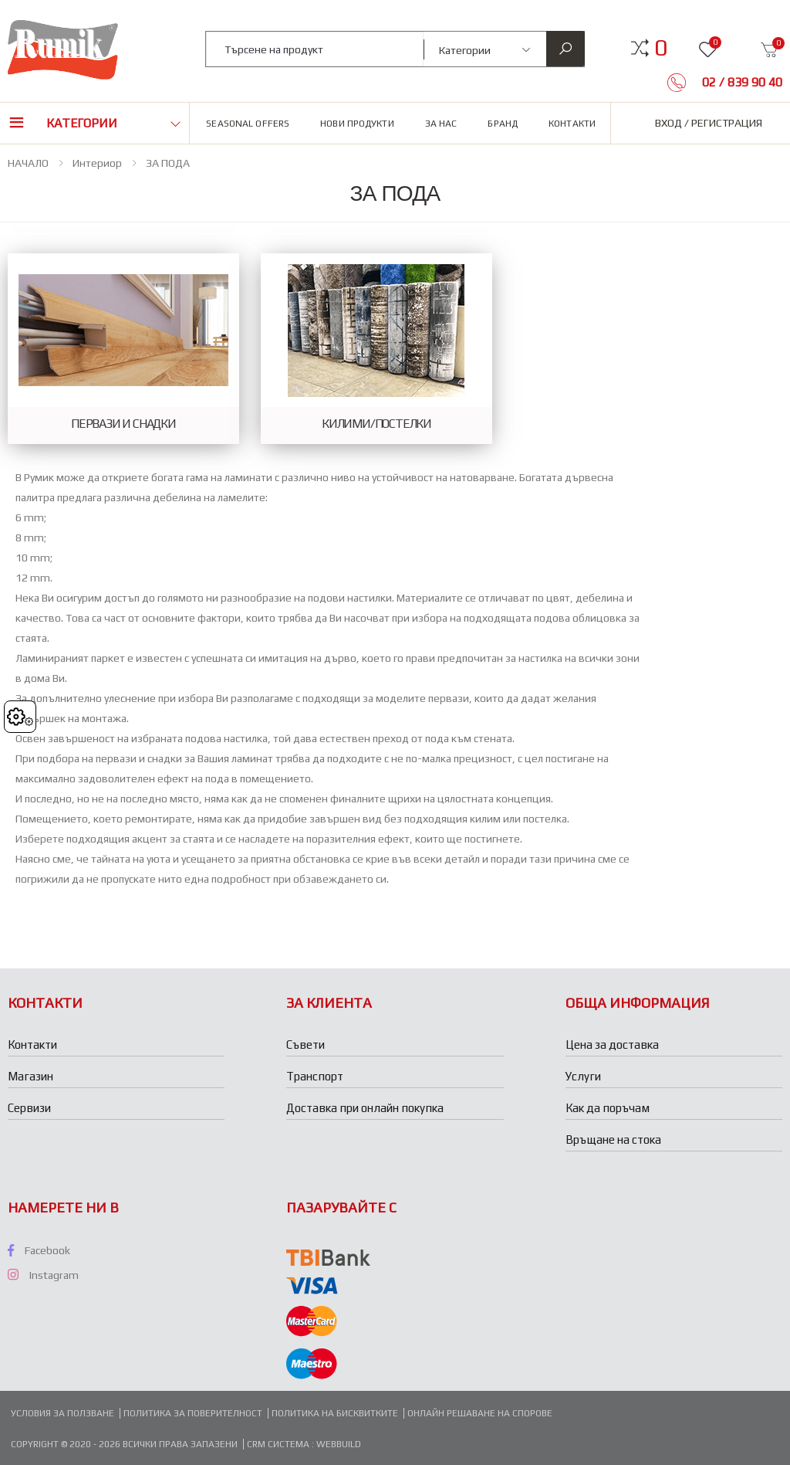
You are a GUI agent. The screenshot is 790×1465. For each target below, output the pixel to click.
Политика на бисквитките (335, 1413)
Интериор (97, 163)
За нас (441, 123)
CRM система (279, 1444)
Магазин (30, 1076)
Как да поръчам (607, 1107)
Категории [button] (81, 123)
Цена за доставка (612, 1044)
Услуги (583, 1076)
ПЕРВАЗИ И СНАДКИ (123, 424)
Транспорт (314, 1076)
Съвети (305, 1044)
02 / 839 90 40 (740, 82)
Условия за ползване (62, 1413)
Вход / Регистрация (708, 123)
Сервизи (29, 1107)
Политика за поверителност (192, 1413)
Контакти (572, 123)
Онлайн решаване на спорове (479, 1413)
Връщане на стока (613, 1139)
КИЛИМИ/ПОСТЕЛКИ (376, 424)
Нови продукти (357, 123)
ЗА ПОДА (168, 163)
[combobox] (315, 49)
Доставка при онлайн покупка (365, 1107)
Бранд (503, 123)
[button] (660, 47)
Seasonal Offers (247, 123)
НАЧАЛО (28, 163)
